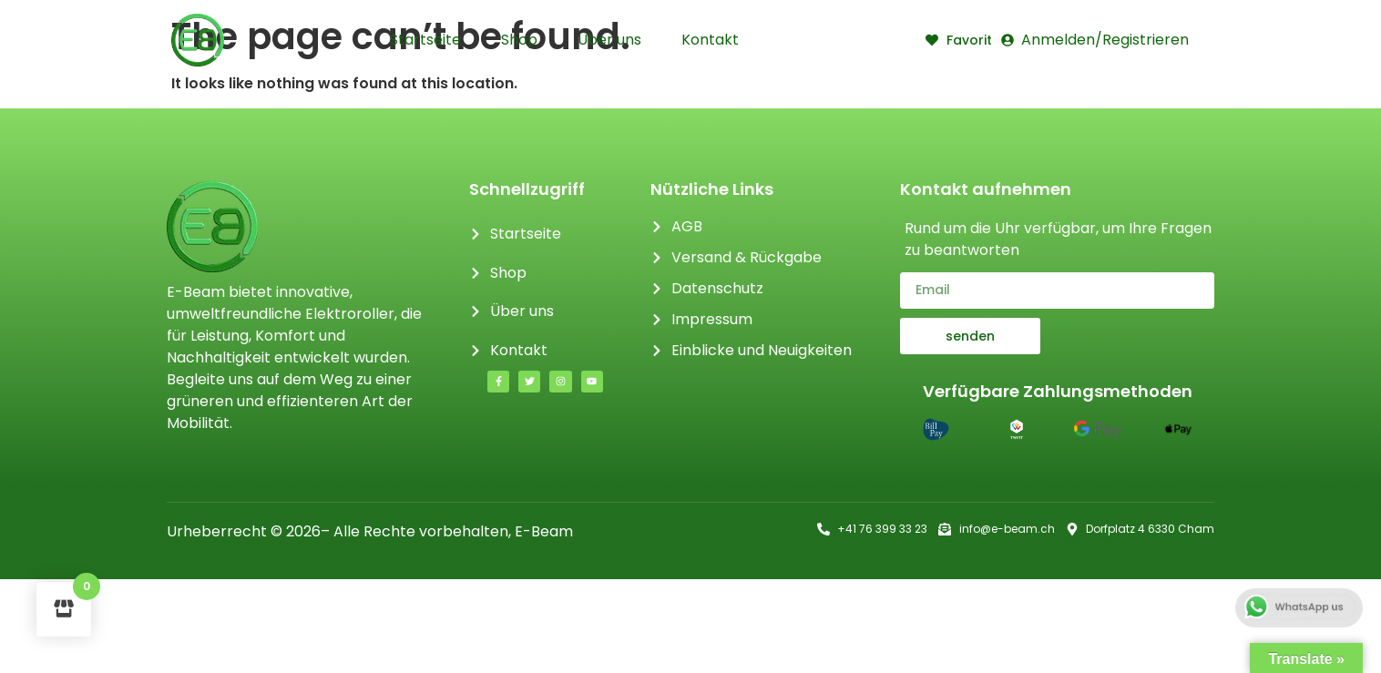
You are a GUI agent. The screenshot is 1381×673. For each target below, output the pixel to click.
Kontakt (710, 39)
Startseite (425, 39)
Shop (519, 39)
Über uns (609, 39)
